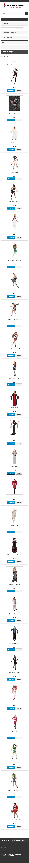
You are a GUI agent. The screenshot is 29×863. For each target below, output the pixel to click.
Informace (5, 47)
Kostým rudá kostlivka (14, 731)
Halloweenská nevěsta (14, 584)
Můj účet (3, 851)
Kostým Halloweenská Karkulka (14, 819)
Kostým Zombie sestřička (14, 172)
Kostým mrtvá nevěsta (14, 613)
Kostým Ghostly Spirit (14, 142)
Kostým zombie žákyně (14, 348)
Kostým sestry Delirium (14, 672)
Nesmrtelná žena (14, 437)
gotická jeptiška (14, 466)
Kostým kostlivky (14, 83)
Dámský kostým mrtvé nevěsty (14, 554)
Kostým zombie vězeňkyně (14, 319)
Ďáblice (14, 496)
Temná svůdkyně (14, 407)
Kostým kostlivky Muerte (14, 378)
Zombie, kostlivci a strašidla (9, 28)
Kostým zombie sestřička (14, 702)
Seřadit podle (3, 61)
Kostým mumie (14, 525)
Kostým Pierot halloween (14, 290)
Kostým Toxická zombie (14, 761)
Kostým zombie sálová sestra (14, 260)
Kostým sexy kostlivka (14, 201)
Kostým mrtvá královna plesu (14, 231)
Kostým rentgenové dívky (14, 643)
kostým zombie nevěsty (14, 113)
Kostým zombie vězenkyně (14, 790)
